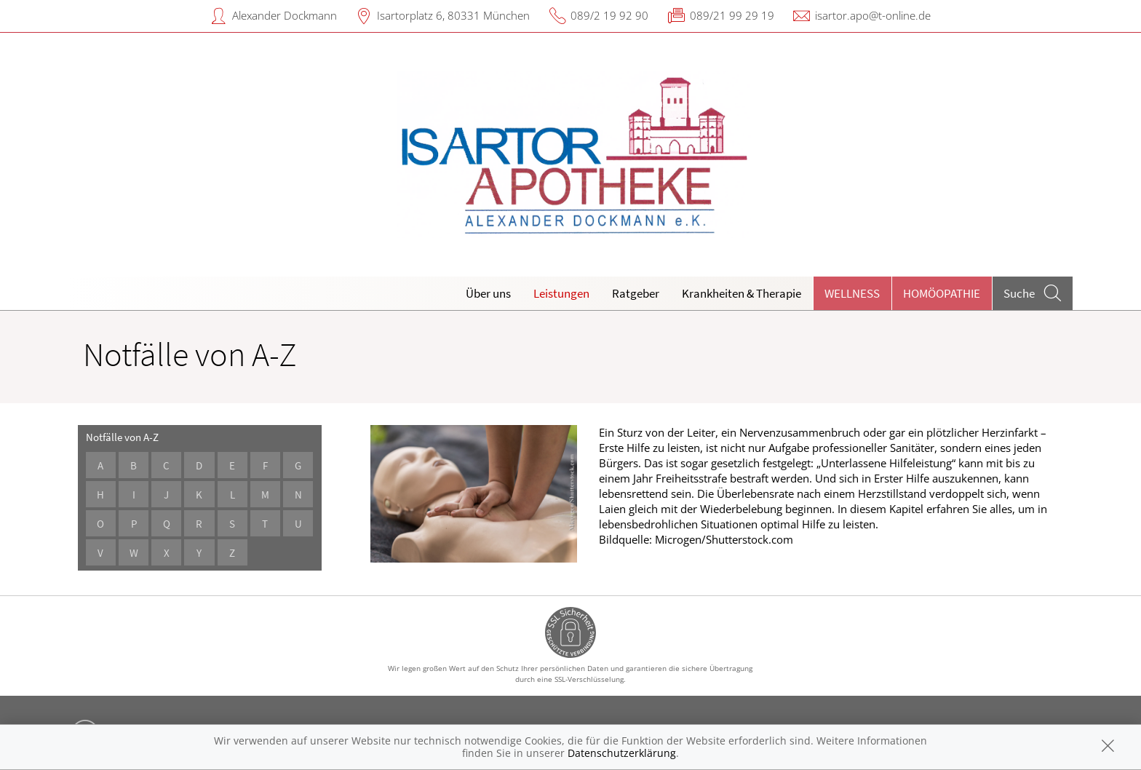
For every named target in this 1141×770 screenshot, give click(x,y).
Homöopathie (941, 293)
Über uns (488, 293)
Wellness (852, 293)
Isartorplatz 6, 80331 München (453, 15)
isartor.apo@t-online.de (873, 15)
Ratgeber (635, 293)
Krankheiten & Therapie (741, 293)
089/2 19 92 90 (609, 15)
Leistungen (561, 293)
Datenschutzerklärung (622, 753)
